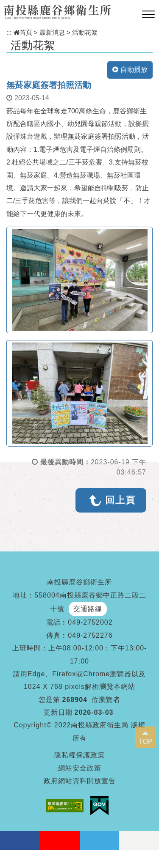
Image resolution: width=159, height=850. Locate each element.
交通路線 (87, 608)
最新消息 (52, 32)
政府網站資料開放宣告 (80, 780)
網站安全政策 (79, 768)
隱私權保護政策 (79, 755)
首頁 (23, 32)
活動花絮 (85, 32)
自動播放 (130, 69)
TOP (146, 741)
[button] (148, 15)
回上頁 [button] (120, 500)
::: (9, 32)
